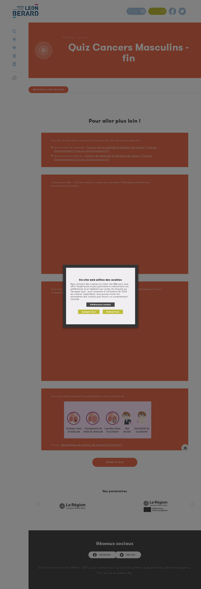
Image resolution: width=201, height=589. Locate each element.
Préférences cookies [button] (100, 306)
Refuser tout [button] (111, 312)
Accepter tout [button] (90, 312)
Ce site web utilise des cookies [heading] (100, 280)
